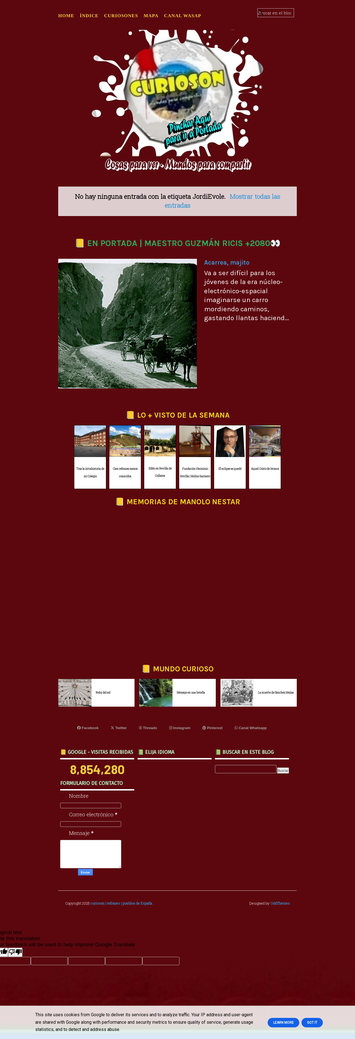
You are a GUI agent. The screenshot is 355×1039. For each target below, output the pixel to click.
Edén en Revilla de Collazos (160, 472)
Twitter (119, 728)
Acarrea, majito (227, 262)
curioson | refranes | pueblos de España (121, 903)
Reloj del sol (103, 692)
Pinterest (212, 728)
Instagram (180, 728)
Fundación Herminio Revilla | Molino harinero (195, 472)
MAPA (151, 15)
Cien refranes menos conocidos (125, 472)
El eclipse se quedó (230, 469)
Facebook (87, 728)
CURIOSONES (121, 15)
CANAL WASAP (182, 15)
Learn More (283, 1023)
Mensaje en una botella (191, 692)
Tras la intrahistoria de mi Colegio (90, 472)
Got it (312, 1023)
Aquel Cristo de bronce (265, 469)
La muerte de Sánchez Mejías (276, 692)
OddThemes (280, 903)
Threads (148, 728)
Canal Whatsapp (251, 728)
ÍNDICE (89, 15)
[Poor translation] (15, 952)
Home (66, 15)
